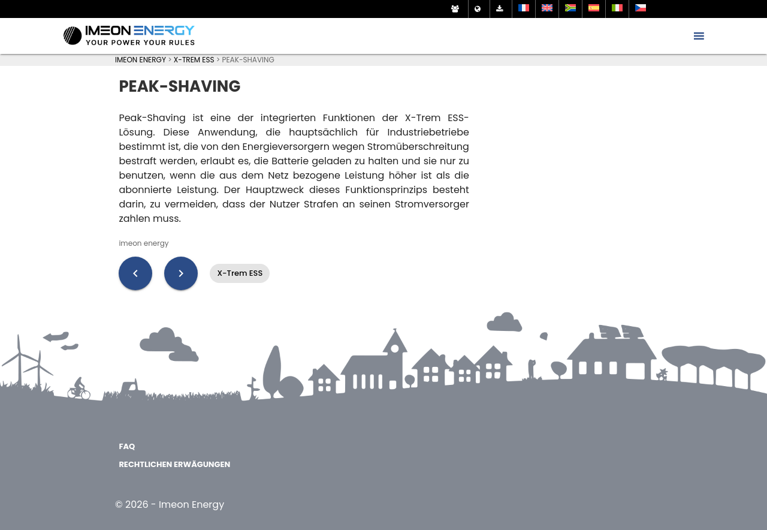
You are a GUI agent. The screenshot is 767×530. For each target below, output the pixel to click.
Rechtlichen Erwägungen (174, 464)
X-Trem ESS (239, 273)
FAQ (127, 446)
